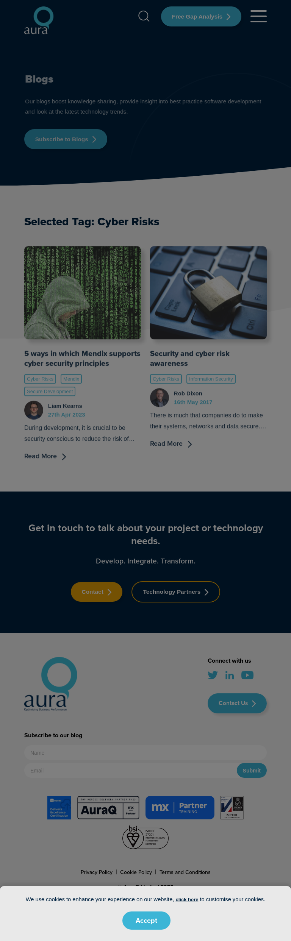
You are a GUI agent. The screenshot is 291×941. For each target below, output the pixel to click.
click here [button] (186, 899)
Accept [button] (146, 920)
